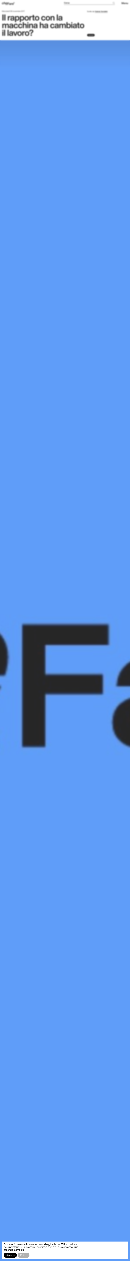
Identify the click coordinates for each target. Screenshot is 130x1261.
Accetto (10, 1255)
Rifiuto (23, 1255)
